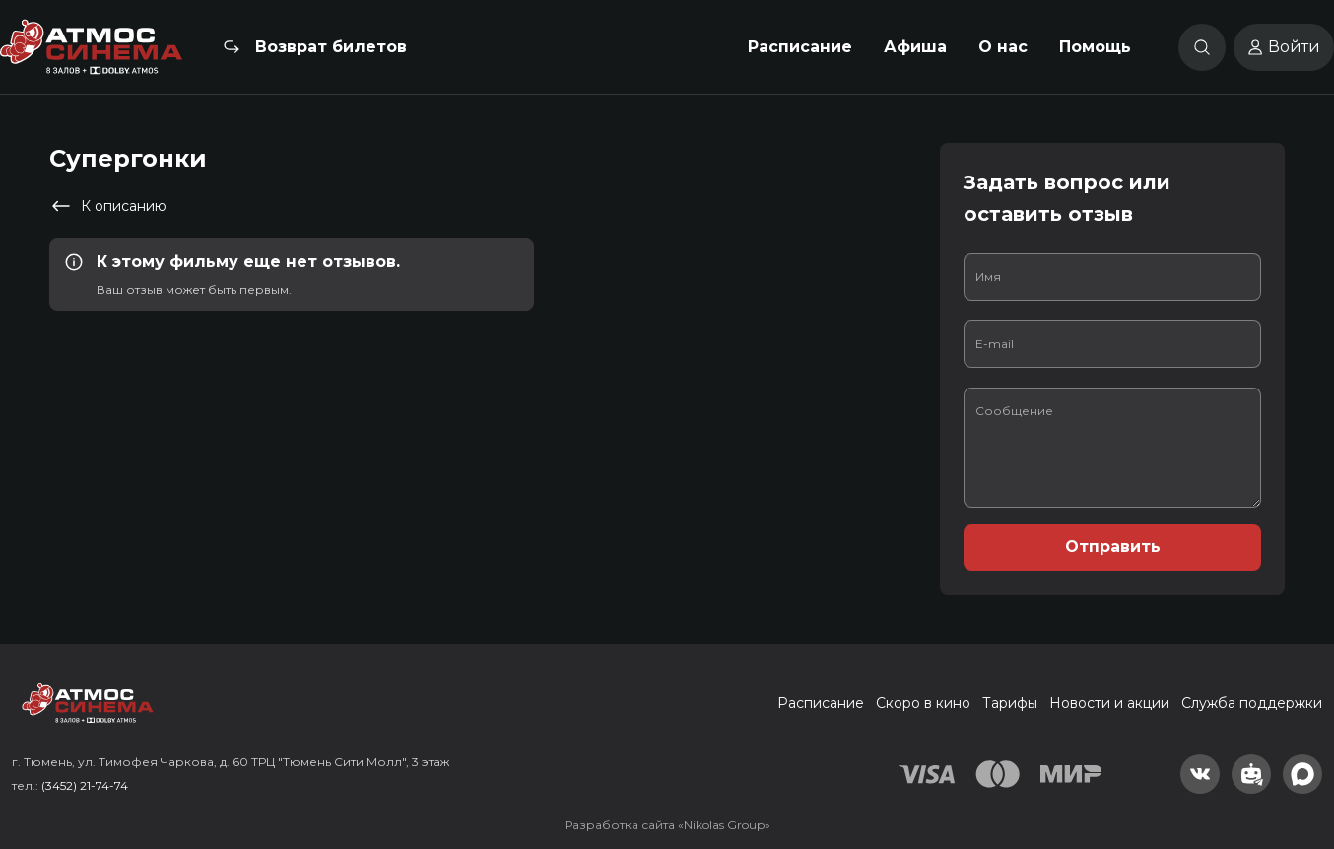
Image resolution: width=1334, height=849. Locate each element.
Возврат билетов (331, 46)
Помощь (1095, 46)
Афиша (915, 46)
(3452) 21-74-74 (84, 785)
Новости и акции (1109, 703)
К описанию (108, 206)
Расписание (800, 46)
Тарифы (1009, 703)
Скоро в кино (923, 703)
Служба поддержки (1251, 703)
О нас (1003, 46)
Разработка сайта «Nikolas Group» (667, 824)
